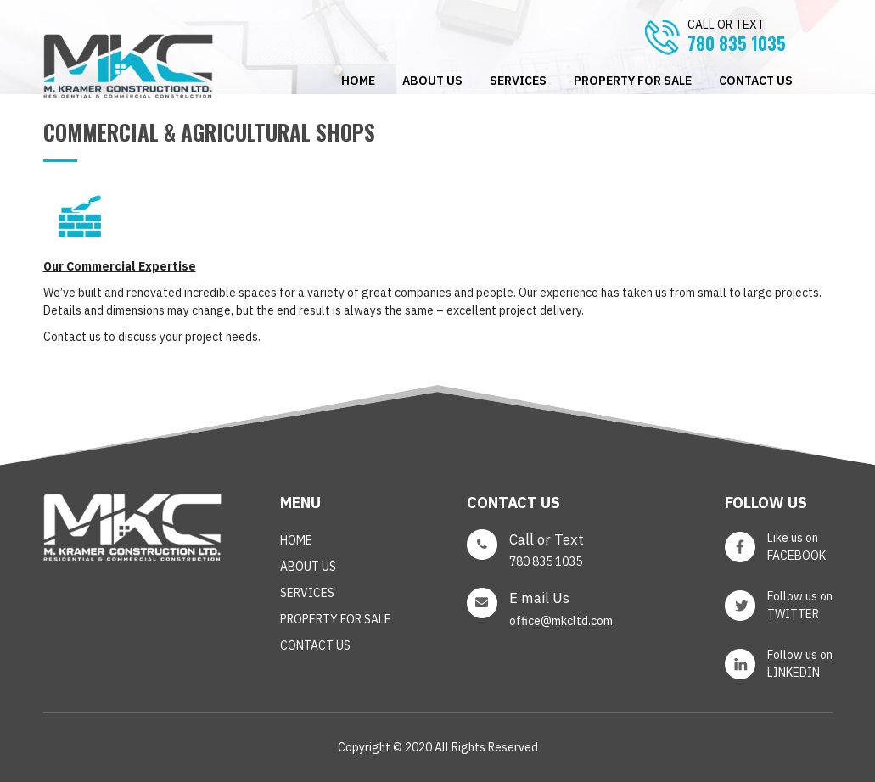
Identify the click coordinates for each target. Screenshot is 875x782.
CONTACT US (756, 80)
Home (358, 80)
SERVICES (518, 80)
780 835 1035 (759, 36)
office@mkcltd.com (561, 620)
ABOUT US (432, 80)
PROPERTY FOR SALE (633, 80)
